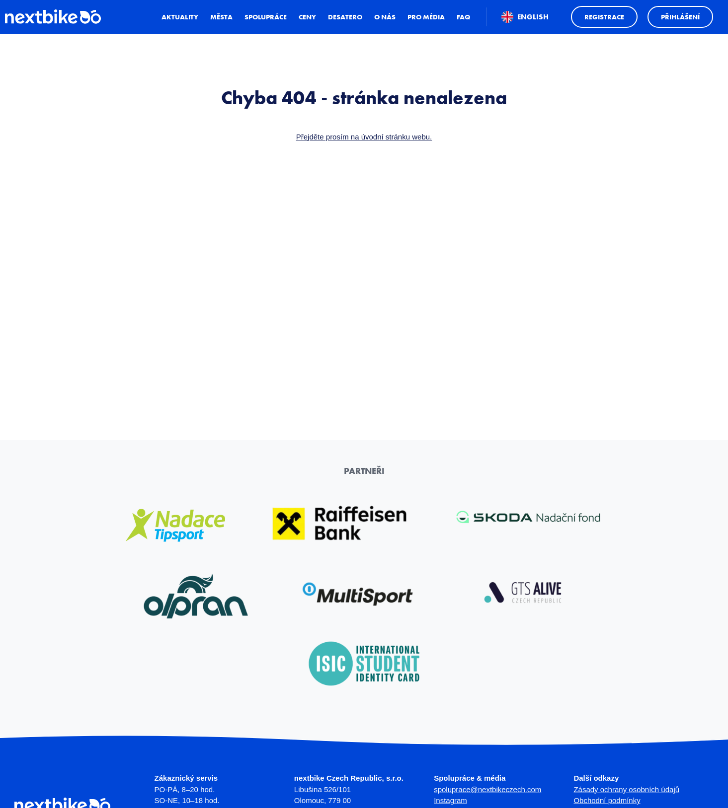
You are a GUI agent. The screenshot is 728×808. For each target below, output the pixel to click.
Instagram (450, 800)
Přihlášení (677, 30)
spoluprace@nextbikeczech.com (487, 789)
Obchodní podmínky (606, 800)
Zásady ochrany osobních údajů (626, 789)
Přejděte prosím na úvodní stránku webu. (364, 137)
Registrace (602, 30)
